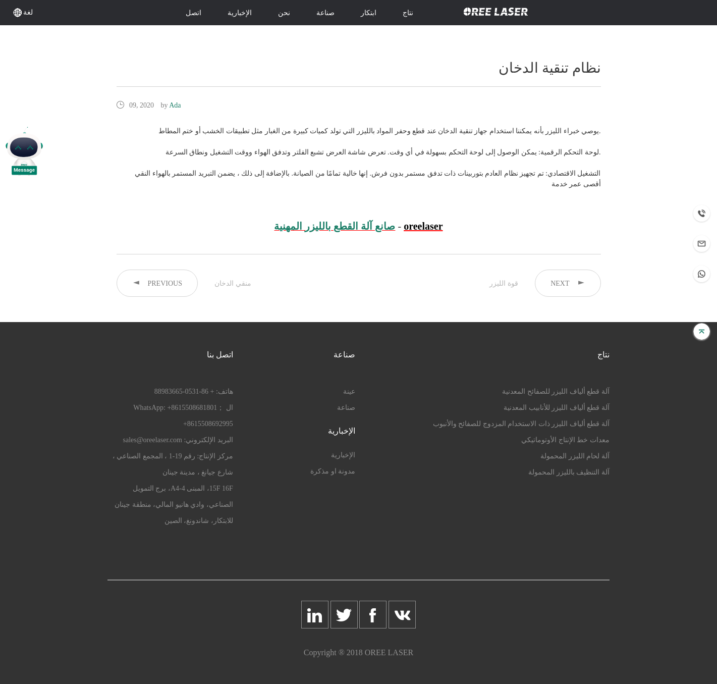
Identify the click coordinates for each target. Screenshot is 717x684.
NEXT (567, 283)
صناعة (325, 13)
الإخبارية (240, 13)
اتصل (193, 13)
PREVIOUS (157, 283)
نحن (284, 13)
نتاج (408, 13)
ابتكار (368, 13)
